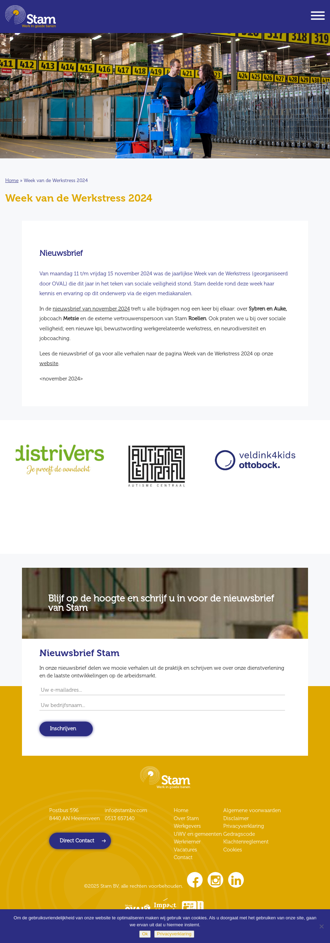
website (48, 363)
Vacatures (185, 850)
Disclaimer (236, 818)
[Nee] (321, 926)
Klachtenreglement (246, 842)
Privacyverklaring (243, 826)
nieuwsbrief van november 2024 (91, 309)
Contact (183, 857)
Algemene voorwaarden (252, 810)
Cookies (232, 850)
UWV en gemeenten (198, 834)
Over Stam (186, 818)
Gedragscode (239, 834)
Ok (145, 933)
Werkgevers (187, 826)
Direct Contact (77, 841)
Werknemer (187, 842)
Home (11, 180)
